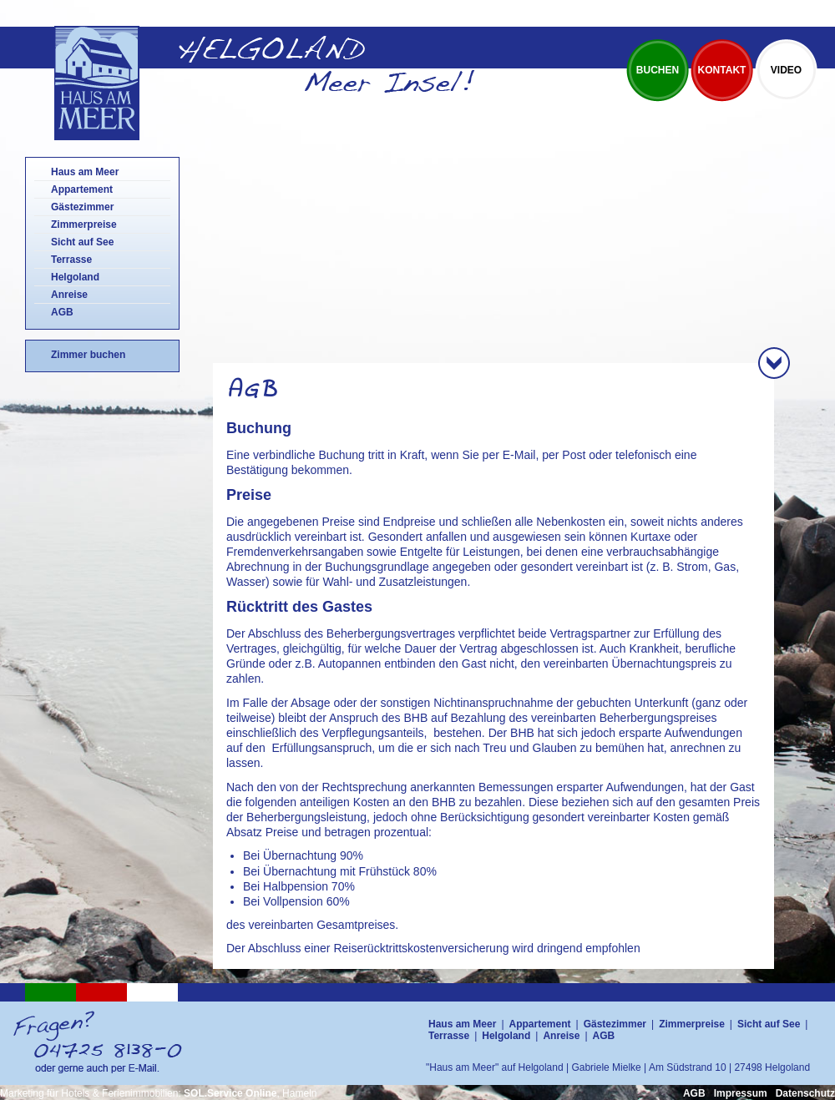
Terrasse (71, 259)
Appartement (82, 189)
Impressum (740, 1093)
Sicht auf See (82, 242)
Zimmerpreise (84, 224)
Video (786, 70)
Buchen (657, 70)
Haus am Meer (85, 172)
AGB (62, 312)
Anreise (69, 294)
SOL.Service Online (230, 1093)
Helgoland (75, 277)
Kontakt (722, 70)
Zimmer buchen (88, 355)
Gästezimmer (82, 207)
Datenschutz (805, 1093)
